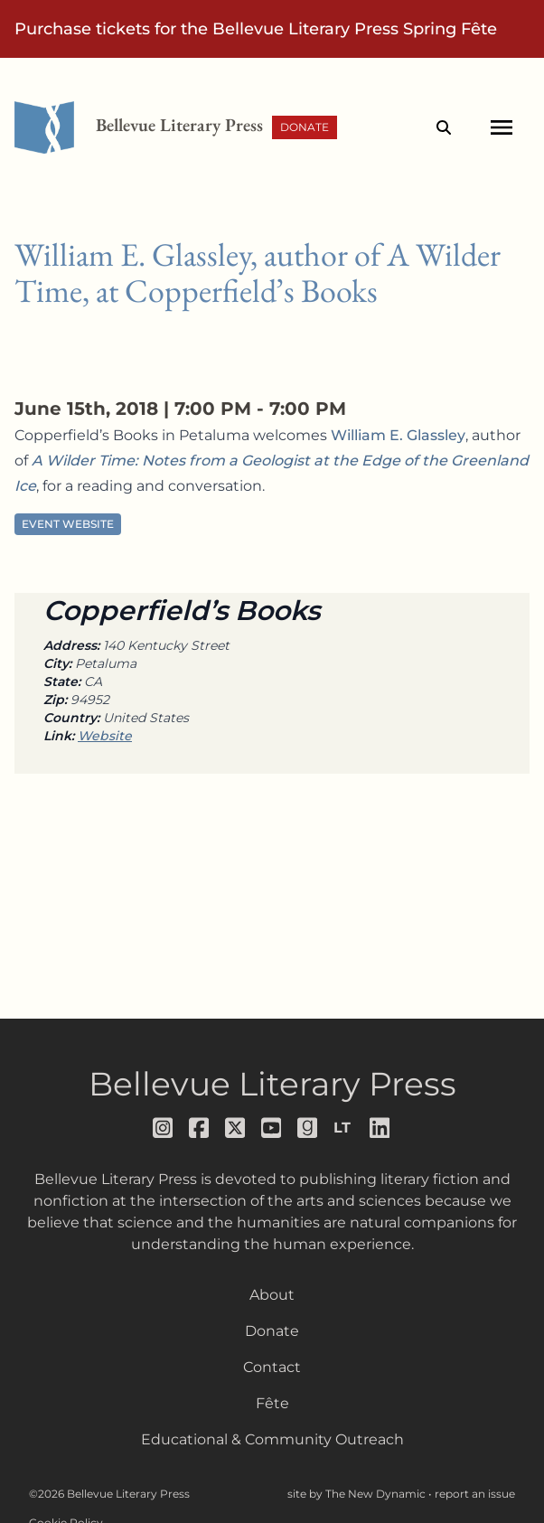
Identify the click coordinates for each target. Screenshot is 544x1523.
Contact (272, 1367)
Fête (272, 1403)
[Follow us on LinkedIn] (380, 1128)
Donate (304, 127)
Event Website (68, 524)
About (272, 1294)
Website (105, 736)
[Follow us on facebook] (200, 1128)
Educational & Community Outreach (272, 1439)
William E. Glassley (398, 435)
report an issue (475, 1493)
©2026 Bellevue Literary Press (109, 1493)
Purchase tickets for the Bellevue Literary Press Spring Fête (255, 29)
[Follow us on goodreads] (308, 1128)
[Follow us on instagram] (163, 1128)
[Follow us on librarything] (344, 1128)
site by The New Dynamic (357, 1493)
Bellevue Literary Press (272, 1084)
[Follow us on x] (236, 1128)
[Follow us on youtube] (272, 1128)
